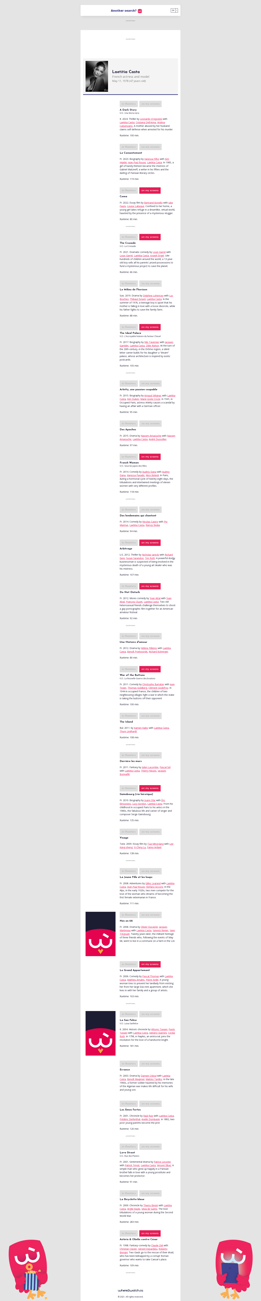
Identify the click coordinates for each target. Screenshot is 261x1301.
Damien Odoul (148, 1075)
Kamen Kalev (141, 727)
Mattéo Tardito (154, 1079)
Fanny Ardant (154, 847)
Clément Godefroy (158, 687)
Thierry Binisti (150, 1205)
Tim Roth (150, 558)
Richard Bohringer (158, 651)
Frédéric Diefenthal (130, 1119)
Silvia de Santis (149, 1208)
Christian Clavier (128, 1248)
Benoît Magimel (135, 1079)
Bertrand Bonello (153, 202)
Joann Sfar (149, 800)
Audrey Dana (149, 471)
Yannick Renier (160, 930)
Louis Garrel (159, 252)
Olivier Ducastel (149, 926)
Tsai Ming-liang (155, 843)
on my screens (150, 104)
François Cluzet (134, 601)
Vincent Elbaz (164, 1165)
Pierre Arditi (152, 979)
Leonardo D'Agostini (151, 118)
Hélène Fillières (149, 648)
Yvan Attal (155, 598)
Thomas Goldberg (137, 687)
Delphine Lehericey (153, 295)
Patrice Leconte (162, 1161)
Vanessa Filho (151, 158)
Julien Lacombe (150, 767)
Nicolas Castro (150, 521)
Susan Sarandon (135, 558)
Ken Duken (133, 399)
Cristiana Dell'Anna (146, 122)
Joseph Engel (157, 255)
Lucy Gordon (139, 803)
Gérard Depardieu (147, 1248)
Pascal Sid (165, 767)
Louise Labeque (135, 206)
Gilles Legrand (153, 883)
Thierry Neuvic (148, 770)
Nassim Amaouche (151, 435)
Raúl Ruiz (148, 1115)
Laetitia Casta (127, 122)
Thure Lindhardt (128, 731)
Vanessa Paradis (135, 475)
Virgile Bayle (133, 1208)
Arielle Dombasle (150, 1119)
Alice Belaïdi (152, 475)
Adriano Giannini (158, 1032)
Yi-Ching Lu (140, 847)
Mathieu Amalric (136, 979)
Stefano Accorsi (154, 886)
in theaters (129, 104)
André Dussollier (157, 439)
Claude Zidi (157, 1245)
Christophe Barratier (153, 684)
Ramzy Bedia (153, 525)
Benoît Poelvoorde (137, 651)
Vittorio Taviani (159, 1029)
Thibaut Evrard (137, 299)
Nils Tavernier (151, 342)
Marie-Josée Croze (150, 399)
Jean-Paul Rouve (137, 162)
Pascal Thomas (150, 976)
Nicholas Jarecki (150, 554)
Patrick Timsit (132, 1165)
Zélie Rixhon (152, 345)
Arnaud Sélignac (152, 395)
